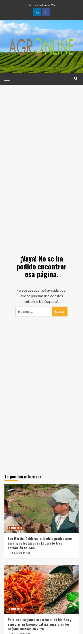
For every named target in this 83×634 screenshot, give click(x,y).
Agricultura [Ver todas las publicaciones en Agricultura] (15, 527)
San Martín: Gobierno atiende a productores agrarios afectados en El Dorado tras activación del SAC (40, 543)
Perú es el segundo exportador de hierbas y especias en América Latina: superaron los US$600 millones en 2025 (39, 624)
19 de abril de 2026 (21, 553)
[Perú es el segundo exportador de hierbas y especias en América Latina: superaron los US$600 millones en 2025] (41, 589)
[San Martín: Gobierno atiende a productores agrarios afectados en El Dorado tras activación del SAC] (41, 508)
